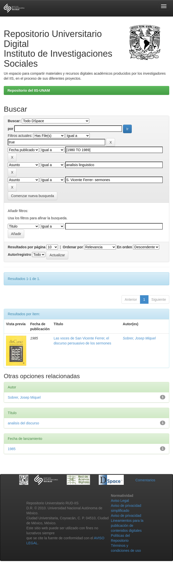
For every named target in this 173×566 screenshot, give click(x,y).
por (11, 129)
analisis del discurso (23, 423)
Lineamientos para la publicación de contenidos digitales (127, 526)
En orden (124, 247)
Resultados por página (27, 247)
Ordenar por (73, 247)
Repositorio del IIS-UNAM (29, 90)
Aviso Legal (120, 501)
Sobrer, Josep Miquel (139, 338)
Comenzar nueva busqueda (32, 196)
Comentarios (145, 480)
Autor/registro (19, 255)
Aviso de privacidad (126, 516)
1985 (12, 449)
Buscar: (14, 121)
